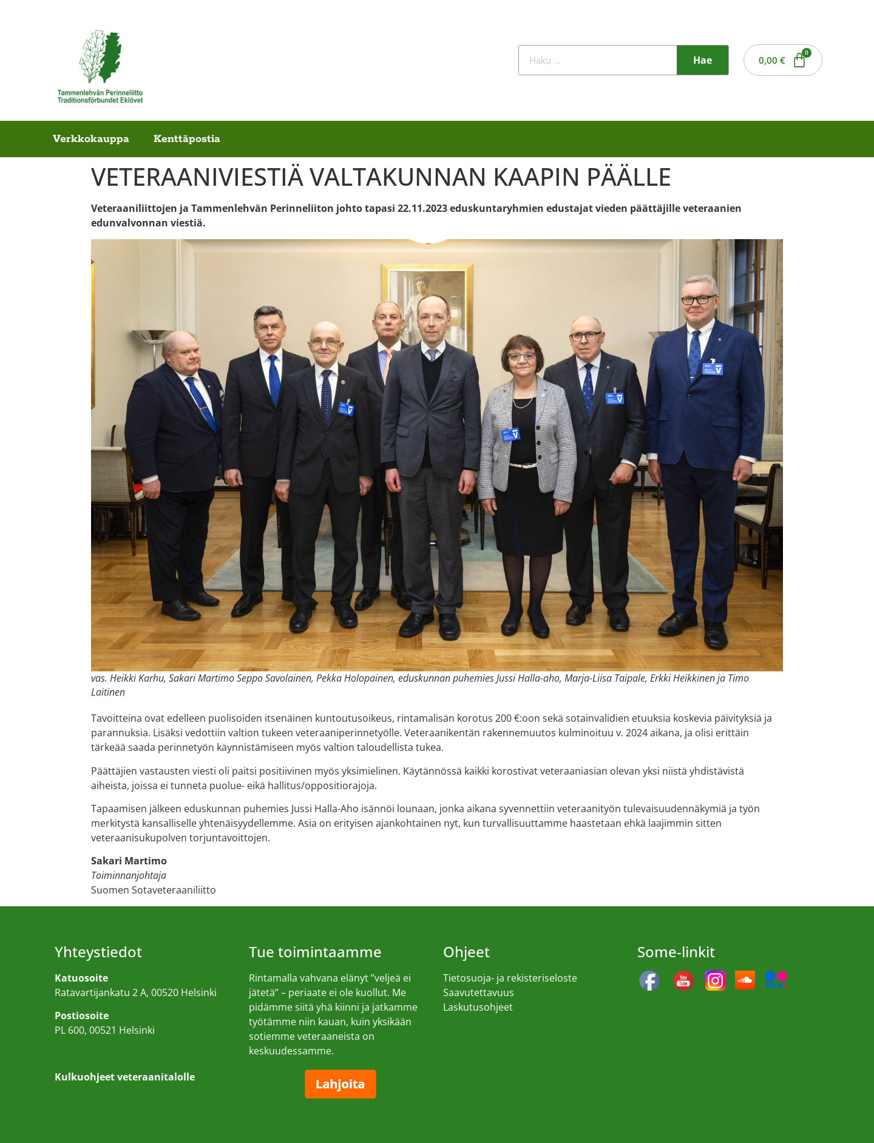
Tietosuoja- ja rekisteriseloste (510, 978)
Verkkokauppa (91, 139)
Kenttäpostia (187, 139)
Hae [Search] (702, 60)
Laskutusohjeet (478, 1007)
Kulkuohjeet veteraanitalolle (119, 1053)
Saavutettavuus (478, 992)
